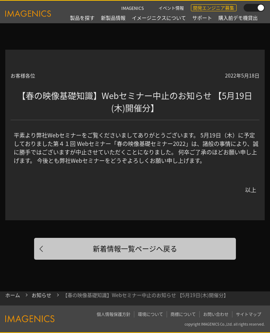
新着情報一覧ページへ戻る (135, 248)
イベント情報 (171, 8)
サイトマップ (248, 314)
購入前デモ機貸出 (238, 17)
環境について (150, 314)
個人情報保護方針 (113, 314)
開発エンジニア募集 (213, 7)
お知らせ (41, 294)
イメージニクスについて (159, 17)
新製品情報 (113, 17)
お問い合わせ (216, 314)
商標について (183, 314)
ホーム (12, 294)
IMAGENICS (132, 8)
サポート (202, 17)
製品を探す (82, 17)
